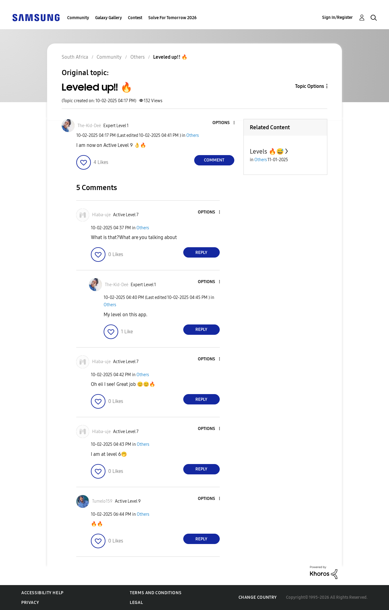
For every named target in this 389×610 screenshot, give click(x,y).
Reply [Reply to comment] (201, 252)
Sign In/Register (337, 17)
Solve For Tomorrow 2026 (172, 17)
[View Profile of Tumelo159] (102, 501)
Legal (136, 602)
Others (192, 135)
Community (78, 17)
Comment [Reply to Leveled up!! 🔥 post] (214, 160)
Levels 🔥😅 (267, 151)
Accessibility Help (42, 592)
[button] (223, 123)
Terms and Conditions (155, 592)
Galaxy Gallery (108, 17)
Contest (135, 17)
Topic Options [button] (309, 86)
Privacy (30, 602)
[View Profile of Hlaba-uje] (101, 214)
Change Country (258, 597)
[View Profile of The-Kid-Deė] (89, 125)
